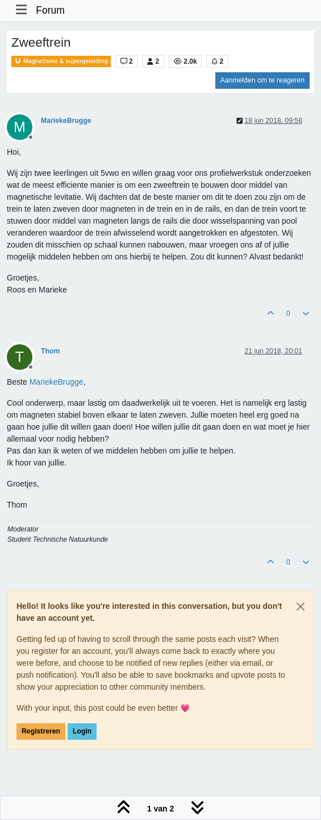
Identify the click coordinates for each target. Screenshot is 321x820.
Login (82, 731)
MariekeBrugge (66, 121)
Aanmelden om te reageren (262, 80)
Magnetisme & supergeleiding (61, 61)
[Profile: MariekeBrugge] (57, 381)
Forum (50, 10)
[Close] (300, 606)
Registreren (41, 731)
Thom (50, 351)
